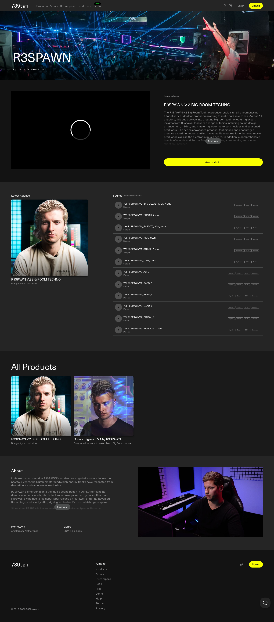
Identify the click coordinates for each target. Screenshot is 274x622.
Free (89, 6)
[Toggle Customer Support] (265, 603)
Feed (80, 6)
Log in (240, 6)
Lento (97, 6)
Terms (100, 603)
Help (99, 598)
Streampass (67, 6)
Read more (213, 141)
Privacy (100, 608)
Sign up (256, 6)
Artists (54, 6)
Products (42, 6)
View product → (213, 162)
